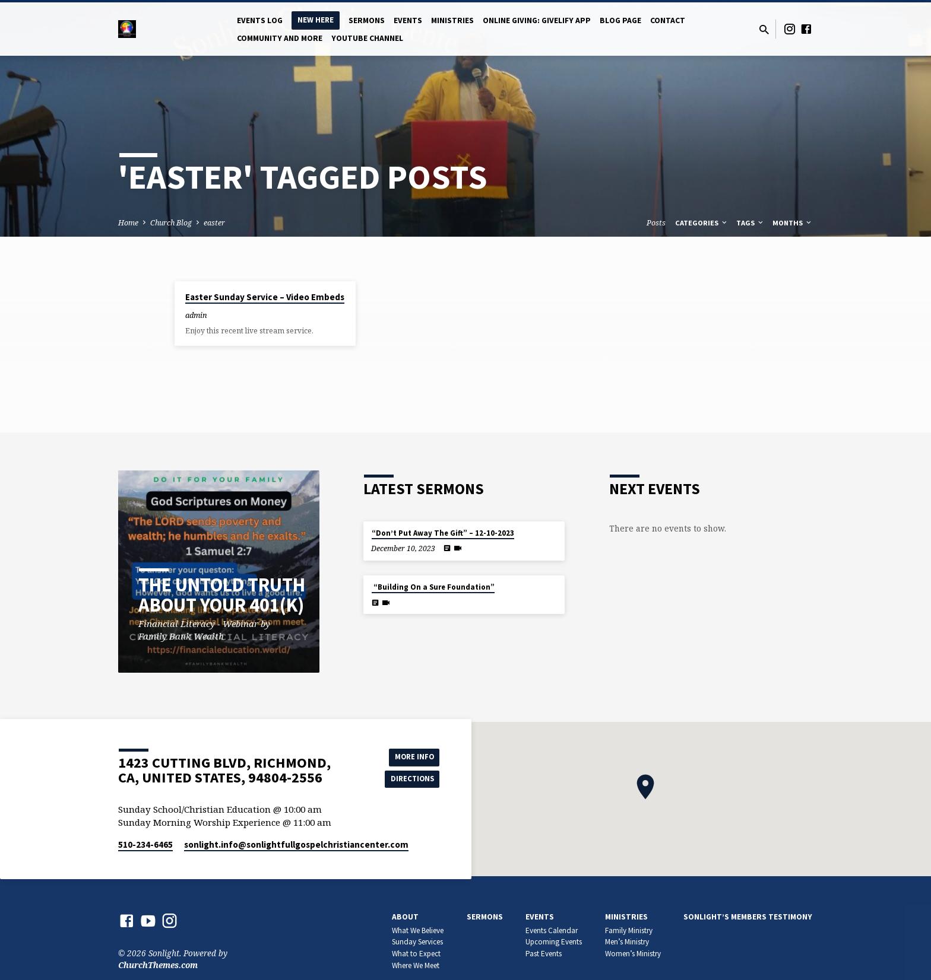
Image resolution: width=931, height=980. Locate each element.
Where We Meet (415, 965)
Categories (702, 222)
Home (128, 223)
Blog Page (620, 20)
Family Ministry (629, 930)
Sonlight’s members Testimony (747, 917)
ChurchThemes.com (158, 965)
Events (408, 20)
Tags (750, 222)
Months (792, 222)
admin (196, 315)
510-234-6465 (145, 844)
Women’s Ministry (633, 954)
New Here (315, 20)
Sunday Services (417, 942)
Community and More (279, 38)
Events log (260, 20)
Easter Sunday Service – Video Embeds (264, 297)
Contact (667, 20)
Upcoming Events (553, 942)
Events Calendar (551, 930)
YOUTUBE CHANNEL (367, 38)
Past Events (543, 954)
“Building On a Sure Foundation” (433, 587)
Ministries (452, 20)
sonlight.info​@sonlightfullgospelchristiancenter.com (296, 844)
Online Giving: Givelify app (537, 20)
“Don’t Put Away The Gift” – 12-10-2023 (443, 533)
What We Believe (418, 930)
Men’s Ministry (627, 942)
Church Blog (171, 223)
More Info (409, 755)
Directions (410, 779)
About (405, 917)
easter (214, 223)
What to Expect (416, 954)
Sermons (367, 20)
